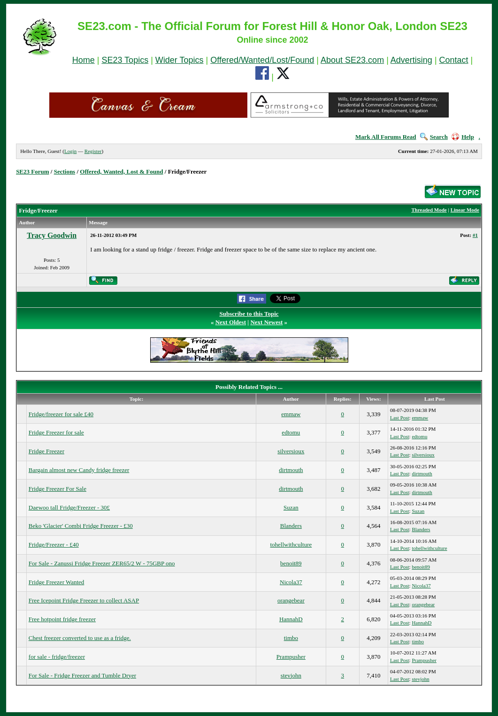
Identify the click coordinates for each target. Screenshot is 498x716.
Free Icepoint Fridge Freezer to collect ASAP (84, 600)
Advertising (411, 60)
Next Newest (266, 322)
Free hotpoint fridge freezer (62, 619)
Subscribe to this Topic (248, 313)
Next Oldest (230, 322)
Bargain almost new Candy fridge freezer (79, 469)
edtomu (291, 432)
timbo (291, 637)
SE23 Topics (124, 60)
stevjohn (291, 675)
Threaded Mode (428, 210)
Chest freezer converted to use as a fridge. (80, 637)
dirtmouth (291, 469)
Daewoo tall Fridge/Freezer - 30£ (69, 507)
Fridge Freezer (46, 451)
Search (434, 136)
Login (70, 151)
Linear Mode (465, 210)
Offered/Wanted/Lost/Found (262, 60)
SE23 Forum (32, 171)
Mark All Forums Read (385, 136)
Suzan (291, 507)
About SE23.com (352, 60)
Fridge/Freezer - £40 (54, 544)
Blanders (291, 525)
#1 (475, 235)
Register (93, 151)
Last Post (399, 417)
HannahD (291, 619)
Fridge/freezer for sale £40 (61, 414)
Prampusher (291, 656)
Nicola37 (291, 582)
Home (83, 60)
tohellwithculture (291, 544)
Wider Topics (179, 60)
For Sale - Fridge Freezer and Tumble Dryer (82, 675)
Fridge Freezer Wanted (56, 582)
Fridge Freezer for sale (56, 432)
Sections (65, 171)
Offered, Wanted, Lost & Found (121, 171)
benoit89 (291, 563)
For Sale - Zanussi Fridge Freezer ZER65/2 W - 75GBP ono (102, 563)
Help (463, 136)
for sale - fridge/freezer (57, 656)
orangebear (291, 600)
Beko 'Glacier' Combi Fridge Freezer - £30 (81, 525)
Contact (453, 60)
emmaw (290, 414)
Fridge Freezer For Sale (57, 488)
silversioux (290, 451)
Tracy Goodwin (52, 235)
